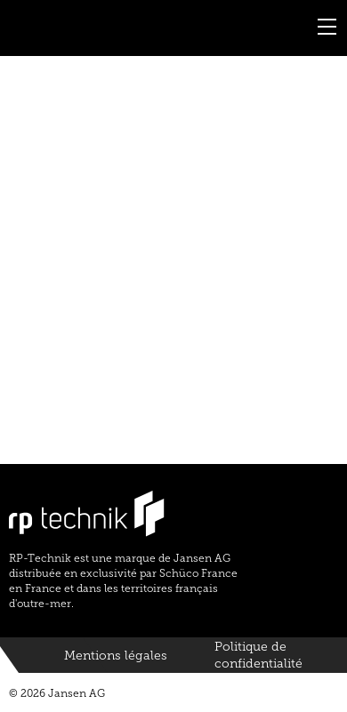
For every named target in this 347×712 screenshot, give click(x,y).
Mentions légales (115, 655)
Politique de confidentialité (258, 655)
